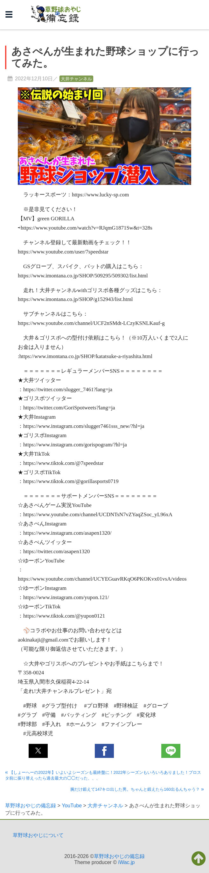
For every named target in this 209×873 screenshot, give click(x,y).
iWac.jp (126, 862)
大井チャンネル (76, 78)
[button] (38, 751)
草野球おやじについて (38, 835)
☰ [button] (9, 14)
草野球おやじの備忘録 (119, 856)
